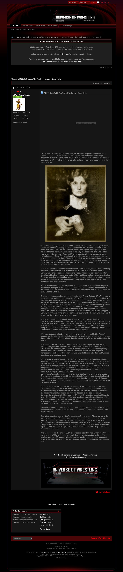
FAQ (12, 29)
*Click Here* (65, 54)
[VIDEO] (43, 522)
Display (106, 83)
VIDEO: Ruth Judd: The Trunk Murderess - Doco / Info (39, 79)
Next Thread (69, 504)
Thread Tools (97, 83)
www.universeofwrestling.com (76, 556)
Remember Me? (104, 2)
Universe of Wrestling (98, 538)
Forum (15, 26)
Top (109, 538)
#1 (109, 88)
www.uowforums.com (59, 556)
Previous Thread (55, 504)
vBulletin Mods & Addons (58, 552)
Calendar (18, 29)
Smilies (43, 517)
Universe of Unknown (47, 37)
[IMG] (42, 520)
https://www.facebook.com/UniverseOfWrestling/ (61, 61)
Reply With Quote (103, 492)
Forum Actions (28, 29)
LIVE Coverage (66, 26)
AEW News (52, 26)
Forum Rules (45, 529)
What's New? (28, 26)
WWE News (40, 26)
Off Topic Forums (29, 37)
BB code (43, 514)
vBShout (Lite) (44, 552)
